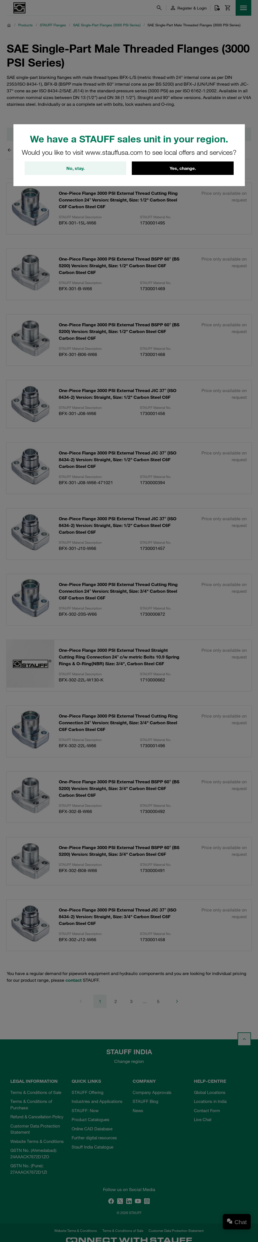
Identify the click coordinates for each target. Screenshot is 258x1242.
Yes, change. (183, 168)
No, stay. (75, 168)
